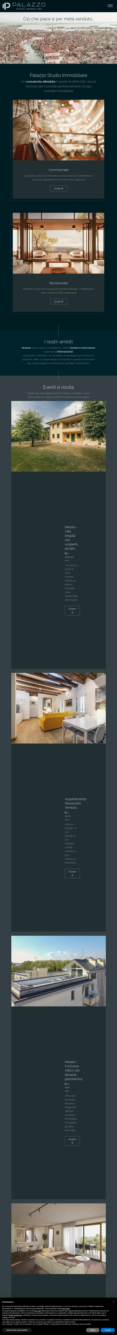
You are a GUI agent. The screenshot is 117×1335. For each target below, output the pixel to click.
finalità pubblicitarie (15, 1315)
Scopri (58, 188)
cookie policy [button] (65, 1309)
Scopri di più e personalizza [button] (16, 1330)
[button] (113, 1302)
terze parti (37, 1311)
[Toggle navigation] (110, 6)
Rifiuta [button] (92, 1330)
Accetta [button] (108, 1330)
